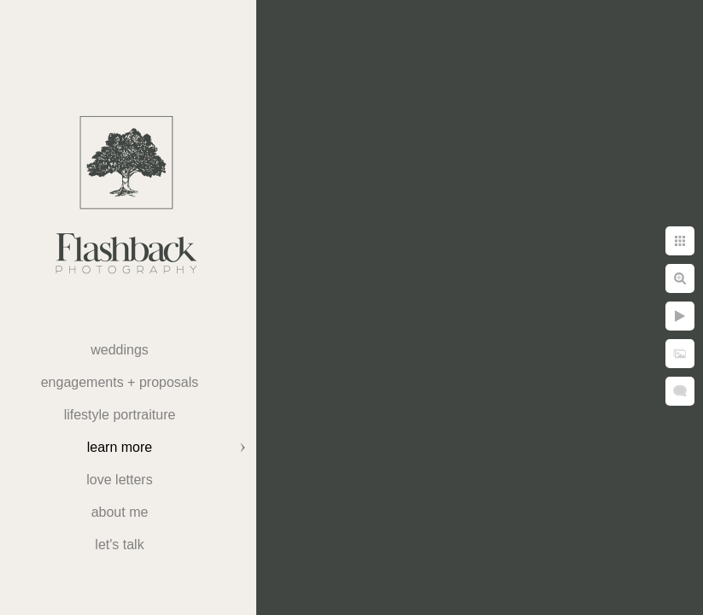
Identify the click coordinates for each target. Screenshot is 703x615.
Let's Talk (119, 544)
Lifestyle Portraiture (120, 414)
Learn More (119, 447)
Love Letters (119, 479)
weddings (120, 350)
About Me (120, 512)
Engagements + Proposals (120, 382)
